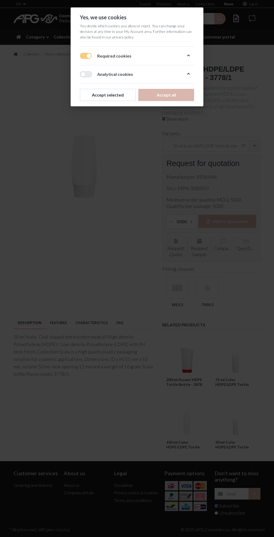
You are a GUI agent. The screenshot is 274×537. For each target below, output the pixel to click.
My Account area (137, 31)
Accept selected (108, 94)
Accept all (166, 94)
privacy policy (122, 37)
